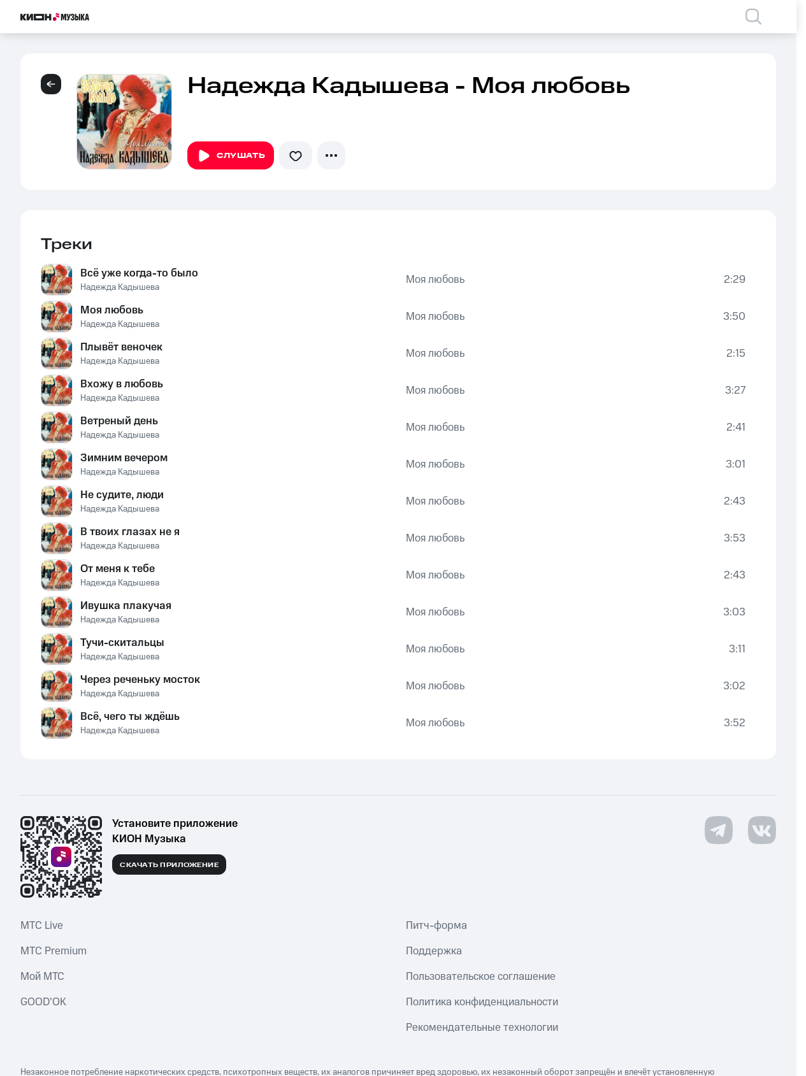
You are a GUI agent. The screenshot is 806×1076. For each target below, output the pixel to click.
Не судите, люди (122, 495)
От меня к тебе (117, 569)
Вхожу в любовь (121, 384)
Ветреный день (119, 421)
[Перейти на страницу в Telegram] (719, 830)
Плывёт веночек (121, 347)
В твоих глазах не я (130, 532)
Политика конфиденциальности (482, 1002)
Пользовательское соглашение (481, 976)
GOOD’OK (43, 1002)
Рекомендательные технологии (482, 1027)
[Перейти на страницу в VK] (762, 830)
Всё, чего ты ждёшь (130, 716)
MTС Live (41, 925)
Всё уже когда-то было (139, 273)
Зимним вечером (124, 458)
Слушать (230, 156)
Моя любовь (435, 279)
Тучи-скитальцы (122, 642)
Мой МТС (42, 976)
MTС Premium (53, 951)
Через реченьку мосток (140, 679)
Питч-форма (436, 925)
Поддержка (434, 951)
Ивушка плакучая (125, 605)
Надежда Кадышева (119, 287)
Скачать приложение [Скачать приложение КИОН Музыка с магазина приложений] (169, 865)
